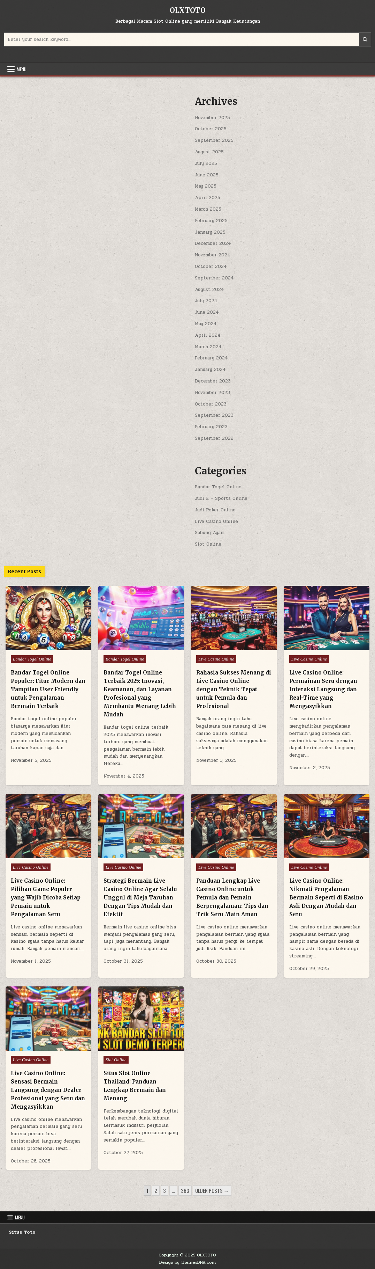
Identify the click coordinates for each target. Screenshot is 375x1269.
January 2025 (210, 232)
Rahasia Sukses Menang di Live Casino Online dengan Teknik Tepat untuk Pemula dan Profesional (233, 689)
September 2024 (214, 278)
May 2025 (205, 186)
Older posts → (212, 1190)
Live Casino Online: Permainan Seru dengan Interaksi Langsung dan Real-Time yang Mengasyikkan (323, 689)
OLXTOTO (188, 10)
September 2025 (214, 140)
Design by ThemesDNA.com (187, 1262)
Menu (21, 69)
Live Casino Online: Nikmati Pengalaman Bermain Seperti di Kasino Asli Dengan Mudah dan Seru (326, 897)
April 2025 (207, 197)
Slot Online (208, 544)
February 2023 (211, 426)
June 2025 (207, 175)
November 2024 (212, 254)
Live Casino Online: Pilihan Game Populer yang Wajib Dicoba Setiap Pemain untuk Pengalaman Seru (46, 897)
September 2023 (214, 415)
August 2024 (209, 289)
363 (185, 1190)
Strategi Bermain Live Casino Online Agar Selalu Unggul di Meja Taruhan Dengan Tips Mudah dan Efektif (140, 897)
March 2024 (208, 346)
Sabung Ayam (209, 532)
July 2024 (206, 300)
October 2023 (211, 404)
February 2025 (211, 220)
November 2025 (212, 117)
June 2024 (207, 312)
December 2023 (213, 381)
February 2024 (211, 358)
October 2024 (211, 266)
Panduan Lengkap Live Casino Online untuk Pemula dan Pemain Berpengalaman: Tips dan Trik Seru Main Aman (232, 897)
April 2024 (208, 335)
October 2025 (211, 128)
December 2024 (213, 243)
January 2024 (210, 369)
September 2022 (214, 438)
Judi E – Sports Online (221, 498)
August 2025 (209, 151)
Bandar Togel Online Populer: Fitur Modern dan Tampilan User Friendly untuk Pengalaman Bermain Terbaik (48, 689)
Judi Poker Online (215, 509)
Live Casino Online (216, 521)
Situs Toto (22, 1232)
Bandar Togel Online (218, 486)
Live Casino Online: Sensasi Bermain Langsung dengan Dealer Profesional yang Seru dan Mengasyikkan (48, 1090)
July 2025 (206, 163)
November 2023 (212, 392)
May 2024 (206, 323)
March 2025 (208, 209)
